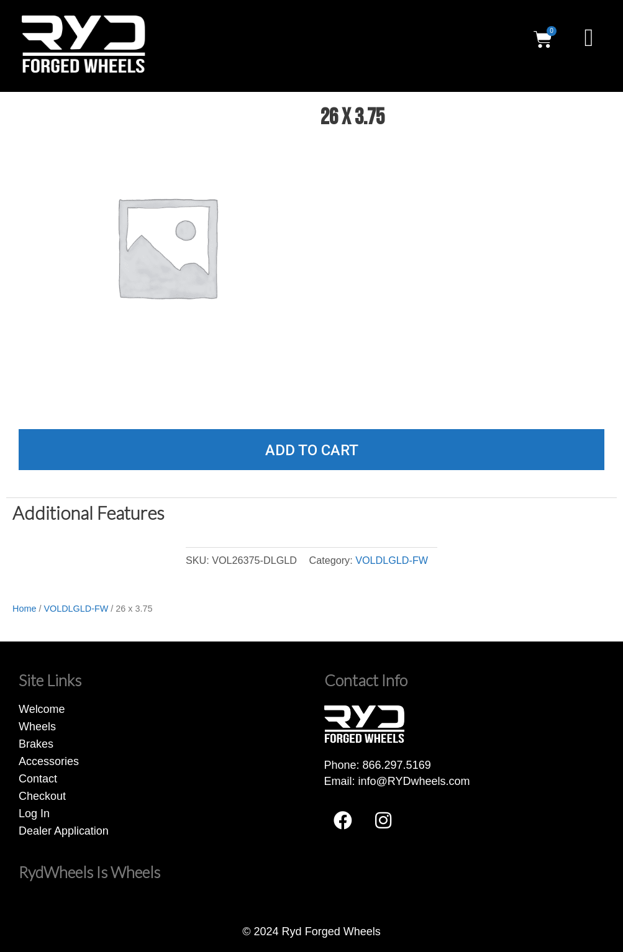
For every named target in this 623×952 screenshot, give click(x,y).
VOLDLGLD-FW (391, 560)
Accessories (49, 761)
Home (24, 609)
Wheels (37, 726)
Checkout (42, 796)
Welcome (42, 709)
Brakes (36, 744)
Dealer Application (64, 831)
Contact (38, 779)
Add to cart (311, 450)
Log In (34, 813)
